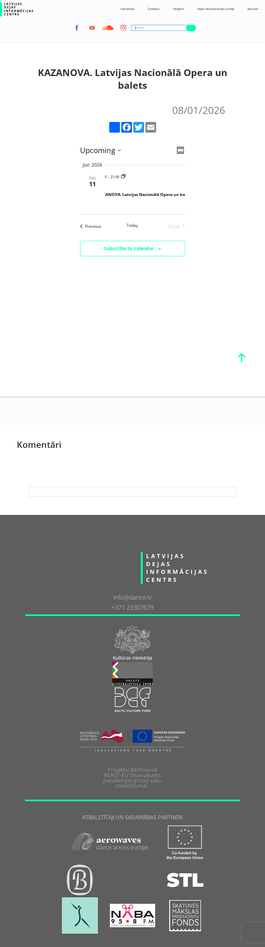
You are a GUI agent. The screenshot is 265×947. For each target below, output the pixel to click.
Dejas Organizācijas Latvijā (215, 9)
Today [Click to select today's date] (132, 225)
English (253, 9)
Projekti (178, 9)
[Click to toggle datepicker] (100, 150)
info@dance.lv (132, 597)
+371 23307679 (132, 607)
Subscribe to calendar (129, 248)
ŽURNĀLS (153, 9)
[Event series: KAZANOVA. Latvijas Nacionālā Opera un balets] (123, 176)
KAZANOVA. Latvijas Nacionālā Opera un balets (145, 194)
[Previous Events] (90, 226)
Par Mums (127, 9)
